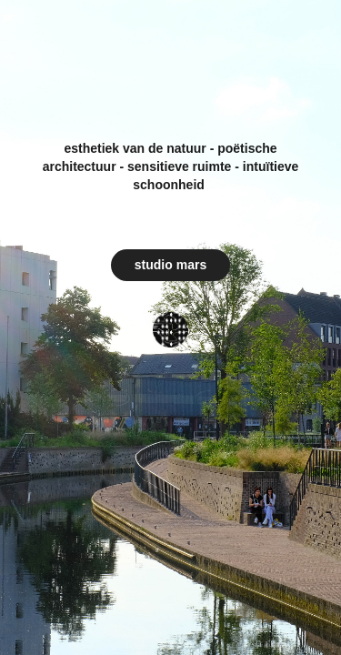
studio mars (170, 264)
